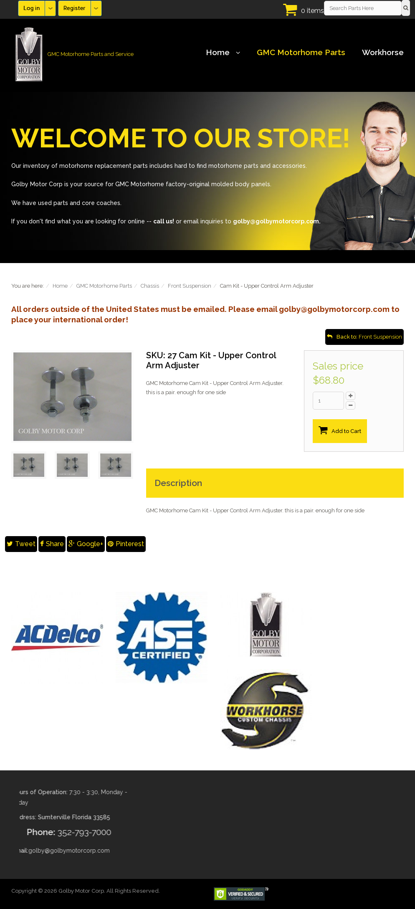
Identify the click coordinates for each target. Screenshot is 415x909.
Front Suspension (189, 286)
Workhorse (383, 52)
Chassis (150, 286)
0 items (312, 11)
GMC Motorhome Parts (301, 52)
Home (223, 52)
